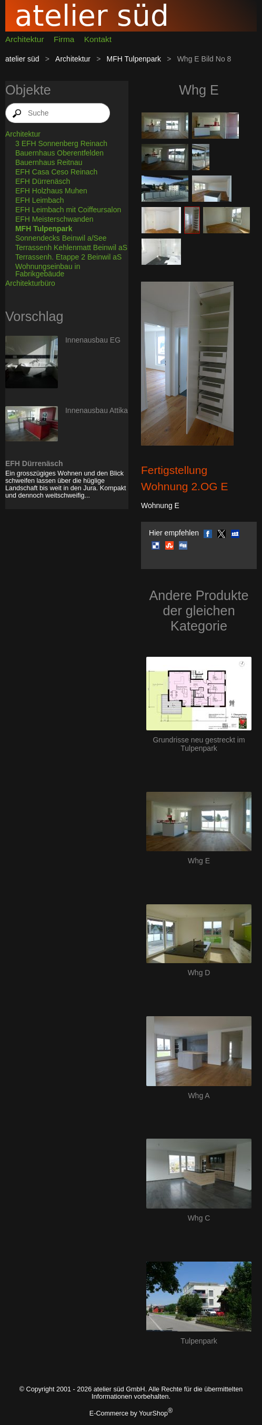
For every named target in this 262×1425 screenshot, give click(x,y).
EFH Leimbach (39, 200)
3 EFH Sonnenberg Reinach (61, 143)
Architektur (24, 39)
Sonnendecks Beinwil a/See (61, 238)
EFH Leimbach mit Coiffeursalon (68, 209)
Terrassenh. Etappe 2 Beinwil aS (68, 257)
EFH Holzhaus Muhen (51, 190)
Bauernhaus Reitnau (49, 162)
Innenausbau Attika (96, 410)
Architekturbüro (30, 283)
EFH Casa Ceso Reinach (56, 171)
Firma (64, 39)
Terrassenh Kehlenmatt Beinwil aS (71, 247)
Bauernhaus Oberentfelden (59, 153)
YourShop (153, 1413)
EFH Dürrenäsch (42, 181)
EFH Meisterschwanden (54, 219)
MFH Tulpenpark (134, 59)
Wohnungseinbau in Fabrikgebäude (47, 270)
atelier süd (22, 59)
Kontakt (98, 39)
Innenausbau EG (92, 340)
